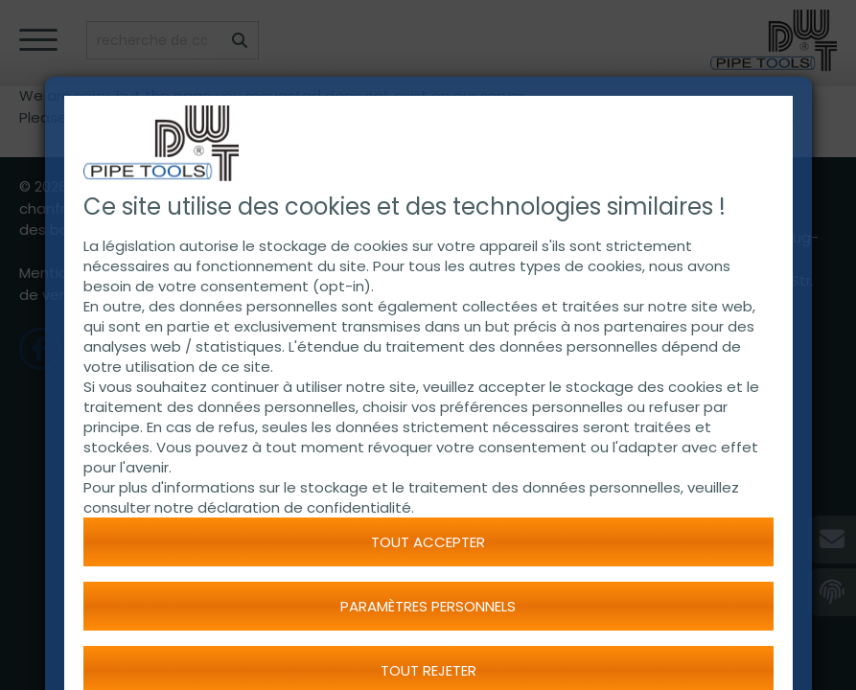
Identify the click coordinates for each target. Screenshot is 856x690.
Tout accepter (428, 542)
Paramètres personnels (428, 606)
